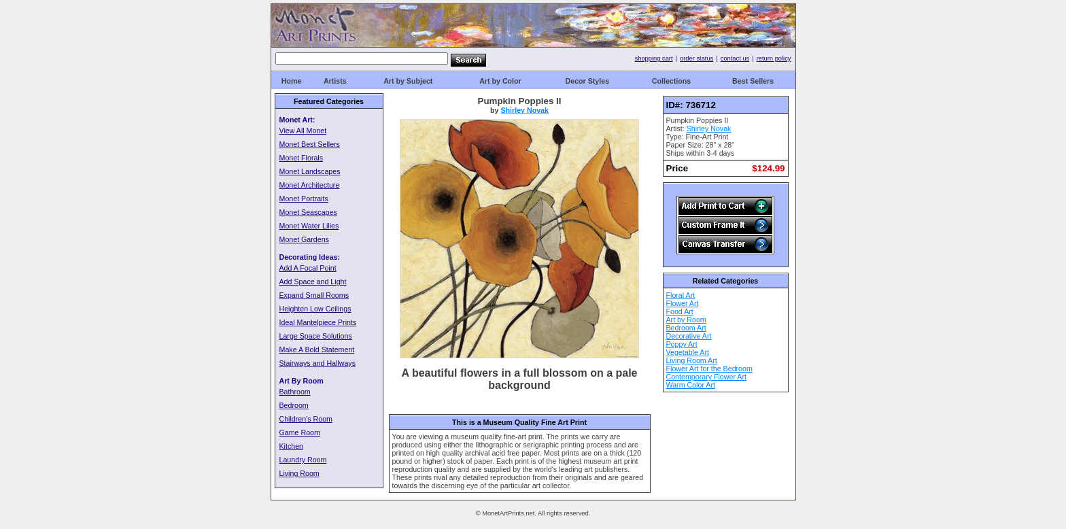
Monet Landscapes (310, 171)
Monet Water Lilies (309, 226)
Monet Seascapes (308, 212)
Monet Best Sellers (309, 144)
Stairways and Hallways (317, 363)
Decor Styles (588, 81)
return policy (774, 58)
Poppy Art (682, 344)
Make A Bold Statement (317, 349)
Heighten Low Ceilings (315, 309)
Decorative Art (689, 336)
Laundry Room (303, 460)
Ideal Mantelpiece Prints (318, 322)
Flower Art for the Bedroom (709, 368)
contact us (735, 58)
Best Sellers (753, 81)
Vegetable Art (687, 352)
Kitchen (291, 446)
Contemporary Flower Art (706, 377)
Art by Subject (407, 81)
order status (696, 58)
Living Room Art (691, 360)
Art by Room (686, 319)
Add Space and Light (313, 281)
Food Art (679, 311)
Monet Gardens (304, 239)
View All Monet (303, 130)
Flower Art (682, 303)
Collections (671, 81)
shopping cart (654, 58)
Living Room (299, 473)
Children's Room (305, 419)
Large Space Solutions (315, 336)
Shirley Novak (524, 110)
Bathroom (295, 392)
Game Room (299, 432)
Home (291, 81)
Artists (335, 81)
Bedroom (294, 405)
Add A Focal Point (308, 268)
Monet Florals (301, 158)
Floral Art (680, 295)
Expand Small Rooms (314, 295)
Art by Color (500, 81)
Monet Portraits (303, 198)
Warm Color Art (690, 385)
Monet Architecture (309, 185)
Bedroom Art (686, 328)
